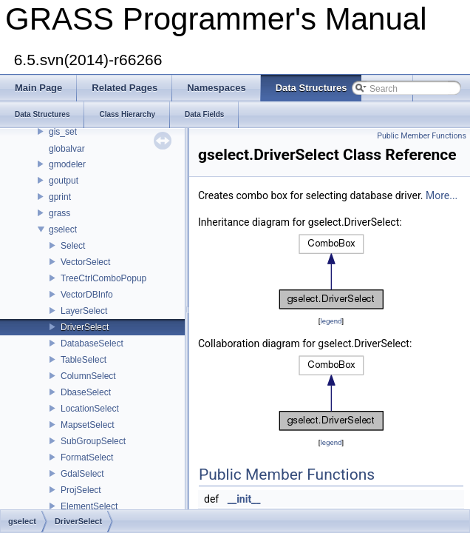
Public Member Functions (421, 136)
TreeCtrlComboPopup (103, 278)
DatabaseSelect (92, 343)
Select (73, 246)
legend (330, 321)
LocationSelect (90, 408)
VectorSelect (85, 262)
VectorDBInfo (87, 294)
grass (59, 213)
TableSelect (83, 360)
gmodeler (67, 164)
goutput (63, 180)
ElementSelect (89, 506)
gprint (60, 197)
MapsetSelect (88, 425)
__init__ (244, 499)
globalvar (67, 149)
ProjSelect (81, 490)
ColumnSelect (88, 376)
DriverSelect (85, 327)
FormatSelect (87, 457)
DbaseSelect (86, 392)
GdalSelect (82, 474)
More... (441, 195)
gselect (63, 229)
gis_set (63, 132)
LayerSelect (84, 311)
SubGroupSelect (93, 441)
